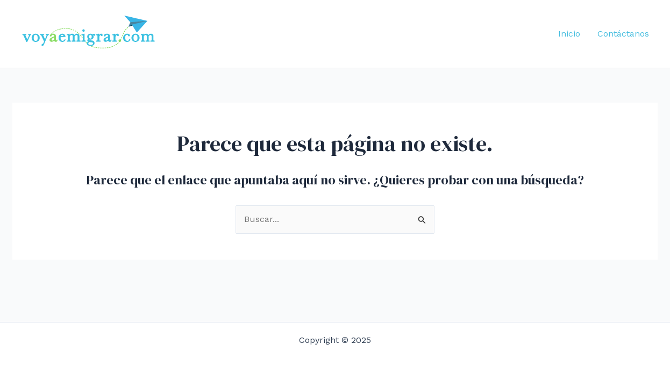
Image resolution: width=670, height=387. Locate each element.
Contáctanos (623, 33)
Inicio (569, 33)
